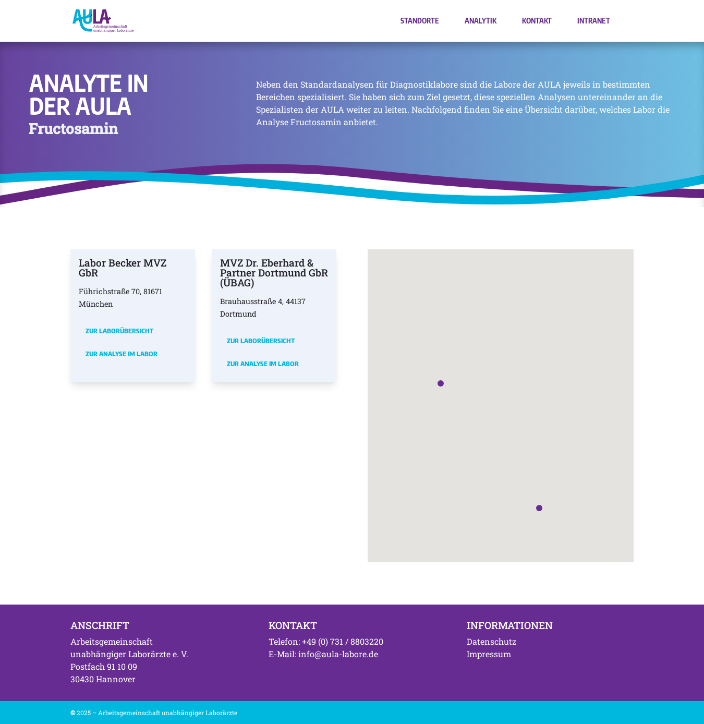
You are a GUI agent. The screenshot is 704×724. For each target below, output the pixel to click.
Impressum (489, 653)
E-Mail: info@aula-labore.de (323, 653)
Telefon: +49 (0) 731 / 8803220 (326, 641)
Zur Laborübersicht (119, 331)
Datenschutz (491, 641)
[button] (441, 383)
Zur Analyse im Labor (121, 353)
